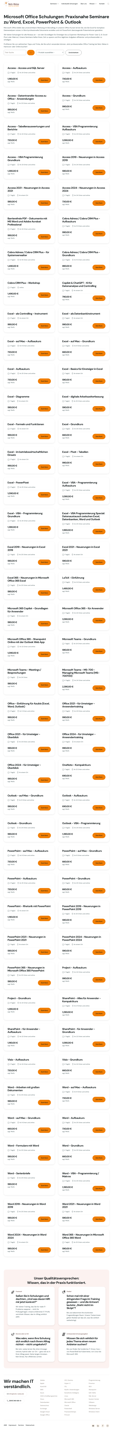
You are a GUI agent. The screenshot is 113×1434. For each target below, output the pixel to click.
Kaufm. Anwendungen (71, 1390)
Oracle (66, 1405)
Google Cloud (44, 1412)
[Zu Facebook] (102, 1425)
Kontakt (102, 4)
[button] (108, 3)
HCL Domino (68, 1380)
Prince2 (67, 1415)
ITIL (65, 1387)
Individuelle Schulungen (69, 4)
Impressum (12, 1425)
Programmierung (94, 1380)
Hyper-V (67, 1383)
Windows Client (94, 1412)
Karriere (21, 1425)
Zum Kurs (44, 80)
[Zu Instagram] (107, 1425)
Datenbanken (44, 1402)
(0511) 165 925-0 (14, 1401)
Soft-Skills (92, 1393)
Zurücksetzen (73, 53)
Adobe (42, 1380)
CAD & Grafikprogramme (48, 1396)
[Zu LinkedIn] (98, 1425)
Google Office (45, 1415)
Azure (42, 1393)
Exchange (43, 1409)
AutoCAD (43, 1387)
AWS (41, 1390)
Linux (66, 1396)
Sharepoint (92, 1390)
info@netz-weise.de (16, 1394)
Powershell (68, 1409)
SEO (90, 1387)
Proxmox (92, 1383)
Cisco (42, 1399)
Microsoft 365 (69, 1399)
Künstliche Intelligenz (71, 1393)
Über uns (84, 4)
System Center (94, 1399)
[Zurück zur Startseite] (11, 3)
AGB (5, 1425)
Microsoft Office (69, 1402)
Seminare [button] (54, 4)
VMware (91, 1402)
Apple (42, 1383)
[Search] (31, 52)
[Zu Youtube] (93, 1425)
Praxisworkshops (70, 1412)
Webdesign (92, 1405)
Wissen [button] (92, 4)
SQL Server (92, 1396)
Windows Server (94, 1409)
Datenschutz (44, 1405)
